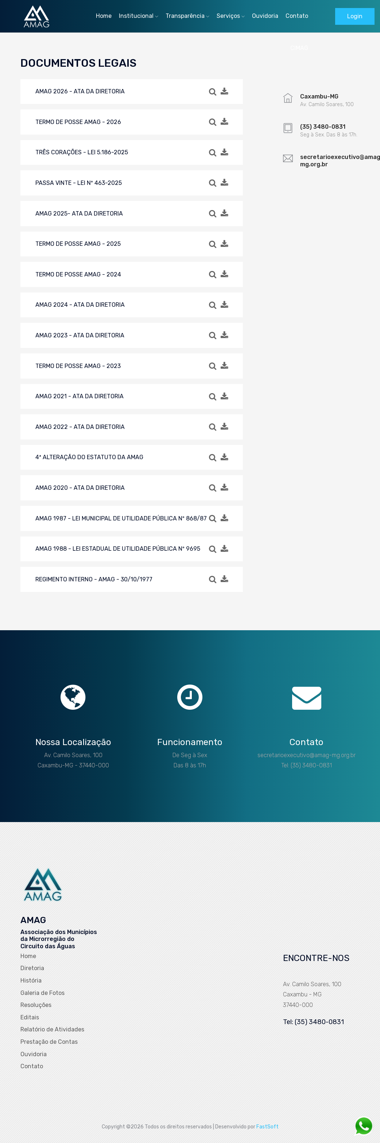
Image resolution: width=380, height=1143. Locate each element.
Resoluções (35, 1004)
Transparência (187, 15)
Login (354, 16)
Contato (297, 15)
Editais (29, 1017)
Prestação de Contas (49, 1041)
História (31, 980)
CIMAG (299, 47)
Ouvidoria (265, 15)
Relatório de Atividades (52, 1029)
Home (104, 15)
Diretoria (32, 968)
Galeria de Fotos (42, 992)
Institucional (138, 15)
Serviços (231, 15)
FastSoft (267, 1126)
